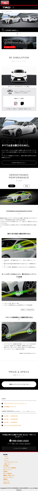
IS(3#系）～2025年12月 (11, 416)
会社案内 (5, 471)
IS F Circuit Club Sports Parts (12, 425)
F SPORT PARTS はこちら (18, 163)
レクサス (6, 458)
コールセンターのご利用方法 (20, 448)
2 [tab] (20, 33)
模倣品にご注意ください (9, 475)
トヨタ (5, 456)
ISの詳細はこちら (10, 407)
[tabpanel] (19, 22)
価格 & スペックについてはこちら (19, 384)
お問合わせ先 (6, 483)
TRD (3, 11)
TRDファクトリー (7, 469)
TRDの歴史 (6, 466)
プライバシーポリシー (8, 477)
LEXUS (7, 11)
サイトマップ (6, 481)
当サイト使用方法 (7, 473)
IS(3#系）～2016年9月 (10, 422)
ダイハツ (6, 460)
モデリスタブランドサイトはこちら (15, 403)
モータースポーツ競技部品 (9, 467)
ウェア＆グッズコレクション (11, 462)
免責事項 (5, 479)
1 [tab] (17, 33)
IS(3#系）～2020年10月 (11, 419)
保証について (7, 464)
